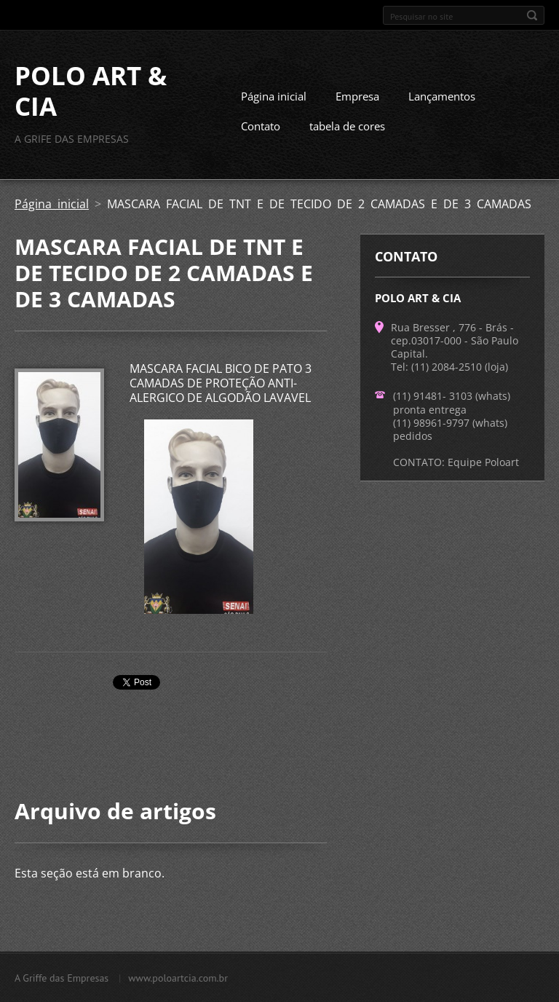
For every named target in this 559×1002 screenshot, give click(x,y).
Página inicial (273, 96)
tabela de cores (347, 126)
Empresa (357, 96)
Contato (260, 126)
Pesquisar (532, 15)
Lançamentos (441, 96)
